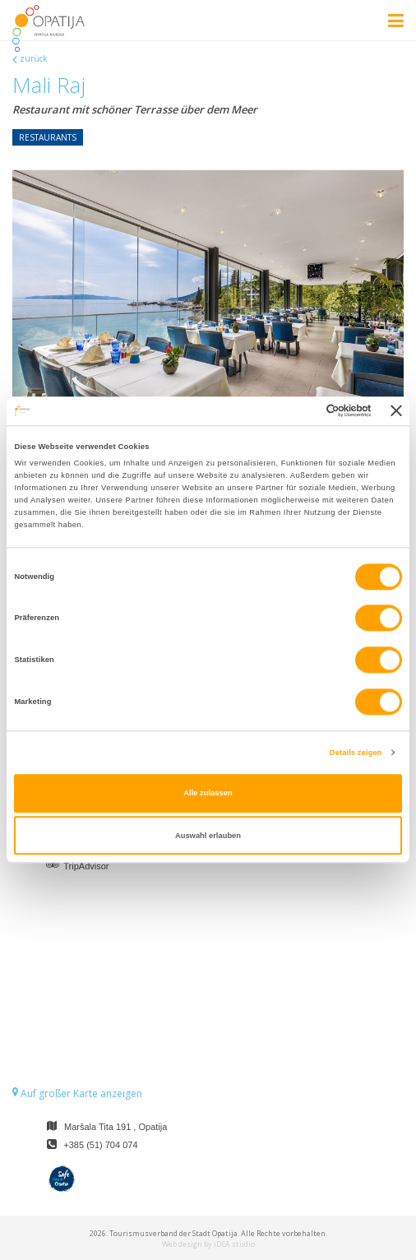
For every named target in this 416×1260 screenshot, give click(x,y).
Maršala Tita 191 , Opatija (115, 1127)
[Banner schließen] (396, 411)
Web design (182, 1244)
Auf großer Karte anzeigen (77, 1093)
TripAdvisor (86, 866)
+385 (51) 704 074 (100, 1145)
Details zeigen (356, 752)
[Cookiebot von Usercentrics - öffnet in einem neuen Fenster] (300, 411)
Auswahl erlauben (208, 836)
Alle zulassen (207, 793)
